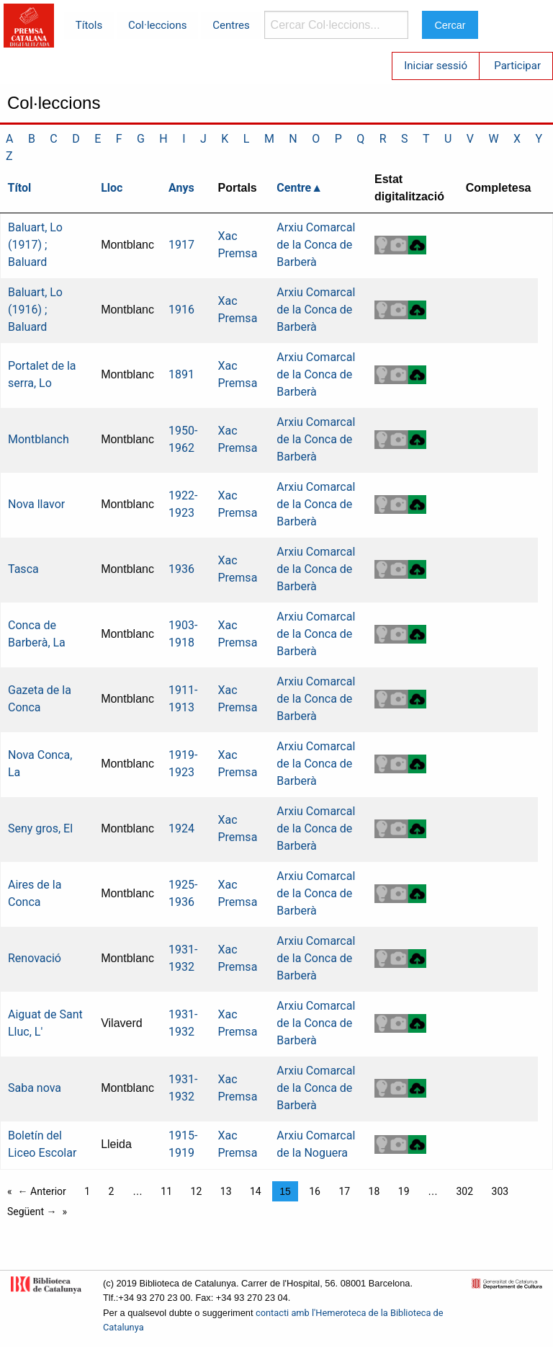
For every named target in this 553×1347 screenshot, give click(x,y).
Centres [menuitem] (231, 25)
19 (404, 1191)
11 (166, 1191)
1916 (181, 309)
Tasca (23, 569)
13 (226, 1191)
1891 (181, 374)
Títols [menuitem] (89, 25)
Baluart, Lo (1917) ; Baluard (35, 245)
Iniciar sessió (435, 65)
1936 (181, 569)
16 (314, 1191)
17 (344, 1191)
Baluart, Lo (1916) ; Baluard (35, 309)
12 (196, 1191)
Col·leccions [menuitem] (157, 25)
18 (374, 1191)
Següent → (32, 1211)
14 (255, 1191)
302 (464, 1191)
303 (500, 1191)
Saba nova (34, 1088)
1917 (181, 245)
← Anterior (42, 1191)
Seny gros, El (40, 828)
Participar (517, 65)
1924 (181, 828)
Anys (181, 188)
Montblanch (38, 439)
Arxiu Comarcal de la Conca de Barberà (315, 245)
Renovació (34, 958)
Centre (293, 188)
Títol (20, 188)
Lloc (111, 188)
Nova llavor (36, 504)
